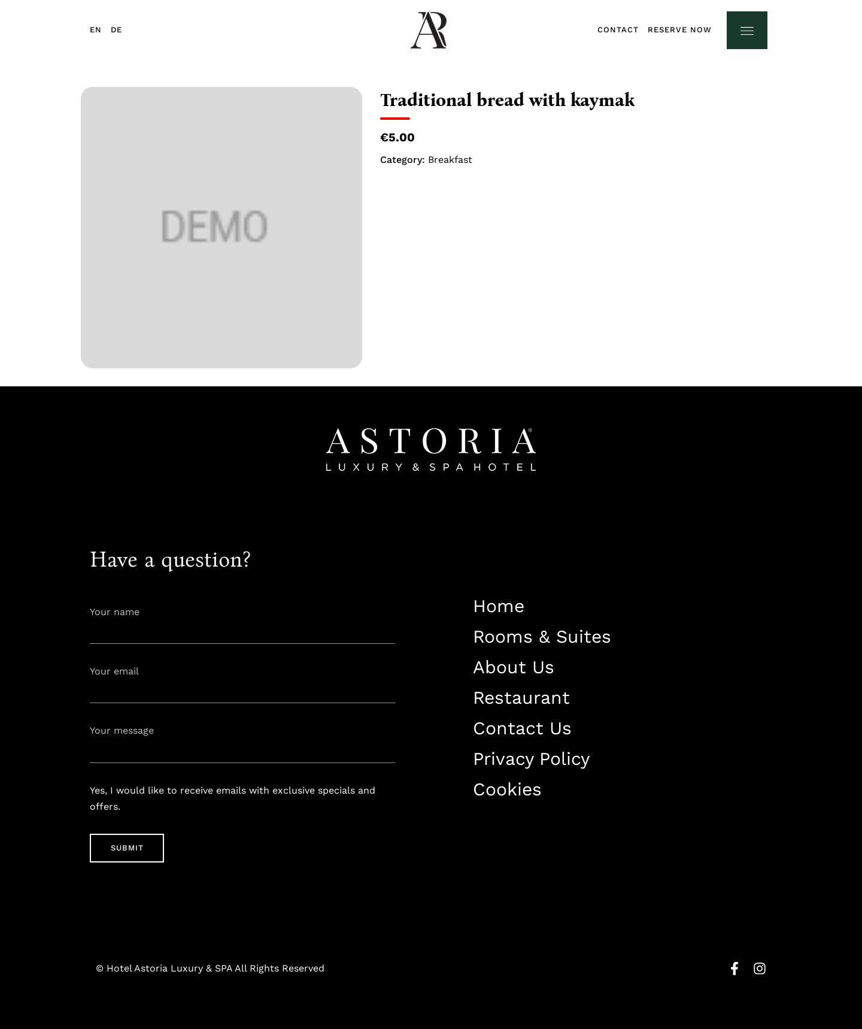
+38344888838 (502, 827)
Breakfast (450, 159)
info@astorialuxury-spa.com (533, 848)
